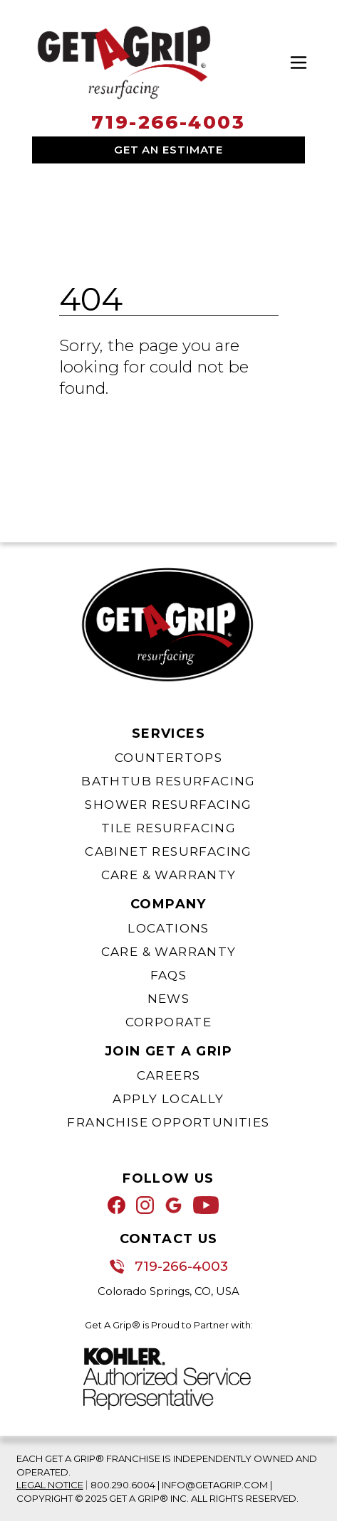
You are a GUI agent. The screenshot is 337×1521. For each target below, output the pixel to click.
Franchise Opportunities (168, 1122)
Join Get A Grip (168, 1051)
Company (168, 904)
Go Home (96, 427)
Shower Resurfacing (168, 804)
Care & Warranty (169, 875)
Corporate (168, 1022)
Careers (169, 1075)
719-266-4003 (168, 122)
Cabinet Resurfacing (168, 851)
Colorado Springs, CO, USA (168, 1291)
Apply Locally (168, 1099)
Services (168, 733)
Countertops (168, 758)
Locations (168, 928)
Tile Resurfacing (168, 828)
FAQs (168, 975)
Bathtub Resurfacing (168, 781)
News (168, 998)
